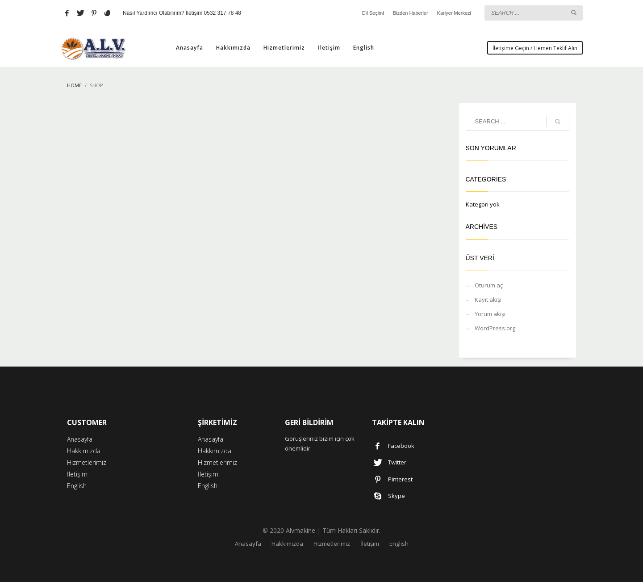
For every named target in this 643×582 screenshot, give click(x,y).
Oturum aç (489, 285)
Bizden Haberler (410, 13)
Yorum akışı (490, 314)
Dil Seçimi (373, 13)
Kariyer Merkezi (454, 13)
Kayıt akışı (488, 299)
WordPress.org (495, 328)
